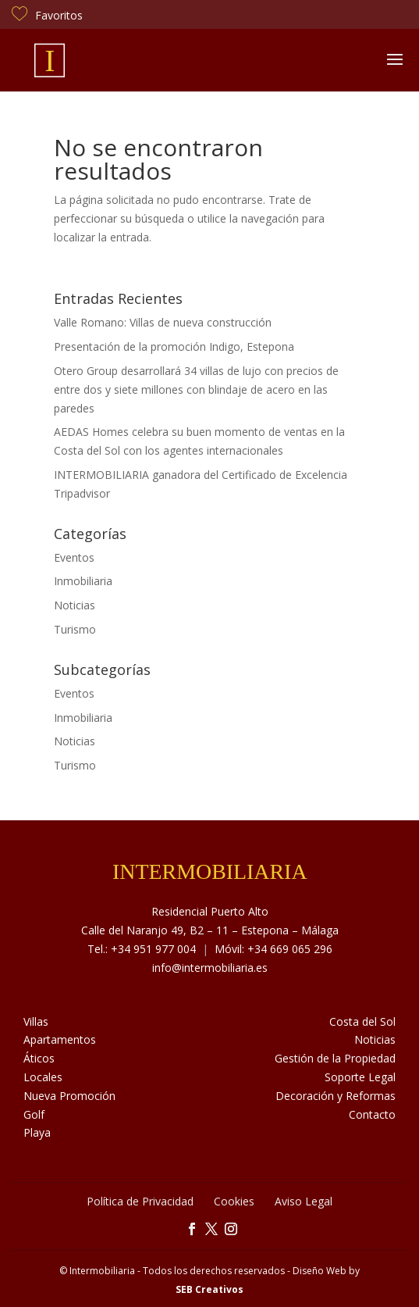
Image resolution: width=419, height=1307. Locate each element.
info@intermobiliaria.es (210, 967)
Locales (42, 1077)
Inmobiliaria (83, 580)
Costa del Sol (362, 1021)
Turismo (75, 629)
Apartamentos (59, 1039)
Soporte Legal (360, 1077)
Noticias (74, 605)
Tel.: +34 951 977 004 (141, 948)
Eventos (74, 557)
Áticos (39, 1058)
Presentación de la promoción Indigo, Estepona (174, 346)
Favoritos (47, 15)
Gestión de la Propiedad (335, 1058)
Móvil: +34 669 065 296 (273, 948)
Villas (35, 1021)
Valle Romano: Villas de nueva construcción (163, 322)
